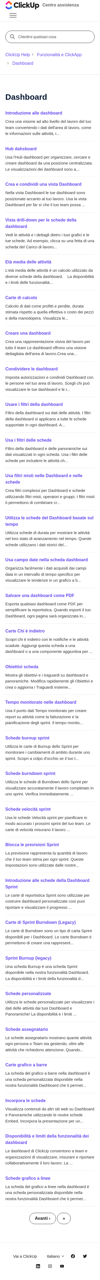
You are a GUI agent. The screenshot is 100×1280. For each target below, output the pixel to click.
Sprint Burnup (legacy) (28, 958)
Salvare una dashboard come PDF (39, 595)
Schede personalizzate (28, 993)
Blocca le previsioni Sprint (32, 844)
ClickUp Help (17, 54)
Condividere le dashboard (31, 369)
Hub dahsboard (21, 148)
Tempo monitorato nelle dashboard (40, 702)
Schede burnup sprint (27, 738)
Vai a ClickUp (25, 1256)
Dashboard (22, 63)
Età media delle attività (28, 262)
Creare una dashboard (28, 333)
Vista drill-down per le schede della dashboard (40, 223)
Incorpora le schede (25, 1100)
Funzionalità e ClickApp (59, 54)
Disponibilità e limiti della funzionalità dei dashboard (47, 1139)
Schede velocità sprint (28, 809)
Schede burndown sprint (30, 773)
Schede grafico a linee (27, 1178)
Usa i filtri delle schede (28, 440)
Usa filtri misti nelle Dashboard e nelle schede (43, 478)
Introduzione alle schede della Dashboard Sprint (47, 883)
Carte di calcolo (21, 297)
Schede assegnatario (26, 1029)
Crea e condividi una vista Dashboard (43, 184)
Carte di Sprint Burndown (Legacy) (40, 922)
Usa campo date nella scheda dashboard (46, 559)
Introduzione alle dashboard (33, 113)
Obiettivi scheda (21, 666)
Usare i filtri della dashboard (34, 404)
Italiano (56, 1256)
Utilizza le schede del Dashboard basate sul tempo (49, 521)
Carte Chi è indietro (25, 631)
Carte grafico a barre (26, 1065)
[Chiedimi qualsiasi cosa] (51, 37)
